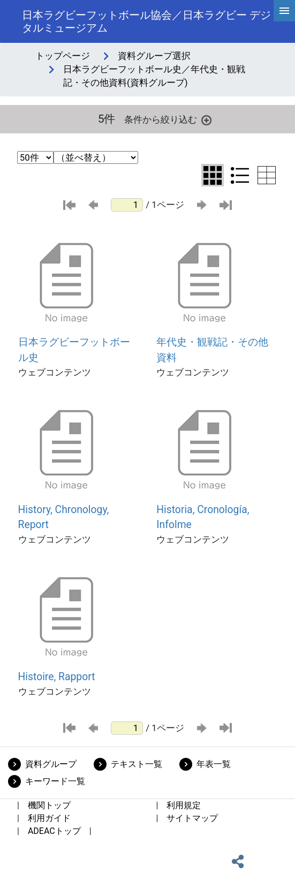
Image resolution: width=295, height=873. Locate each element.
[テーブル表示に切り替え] (266, 175)
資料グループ (51, 764)
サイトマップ (192, 818)
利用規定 (184, 805)
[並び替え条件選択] (96, 157)
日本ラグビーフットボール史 (74, 350)
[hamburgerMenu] (284, 10)
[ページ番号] (127, 205)
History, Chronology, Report (63, 517)
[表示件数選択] (35, 157)
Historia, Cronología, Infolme (202, 517)
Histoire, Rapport (56, 677)
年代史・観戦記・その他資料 (212, 350)
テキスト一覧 (136, 764)
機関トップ (49, 805)
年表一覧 (213, 764)
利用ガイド (49, 818)
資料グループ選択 (154, 55)
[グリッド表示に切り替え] (212, 175)
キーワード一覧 (55, 781)
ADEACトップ (54, 831)
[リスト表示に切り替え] (240, 175)
